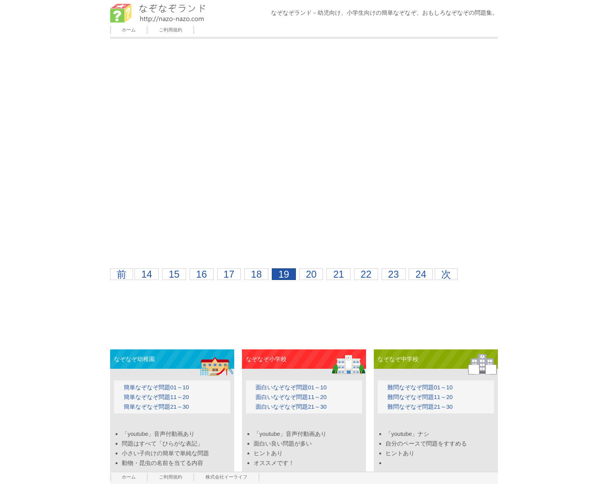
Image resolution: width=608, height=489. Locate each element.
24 (420, 274)
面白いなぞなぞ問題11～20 (291, 397)
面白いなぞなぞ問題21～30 (291, 406)
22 (366, 274)
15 (174, 274)
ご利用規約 (170, 30)
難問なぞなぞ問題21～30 (420, 406)
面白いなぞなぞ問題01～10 (291, 387)
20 (311, 274)
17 (229, 274)
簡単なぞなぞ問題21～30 (156, 406)
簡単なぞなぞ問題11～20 (156, 397)
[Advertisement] (303, 307)
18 (256, 274)
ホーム (129, 30)
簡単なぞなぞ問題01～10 (156, 387)
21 (338, 274)
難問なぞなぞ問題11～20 (420, 397)
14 (146, 274)
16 (201, 274)
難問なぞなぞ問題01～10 (420, 387)
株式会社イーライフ (226, 477)
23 (393, 274)
